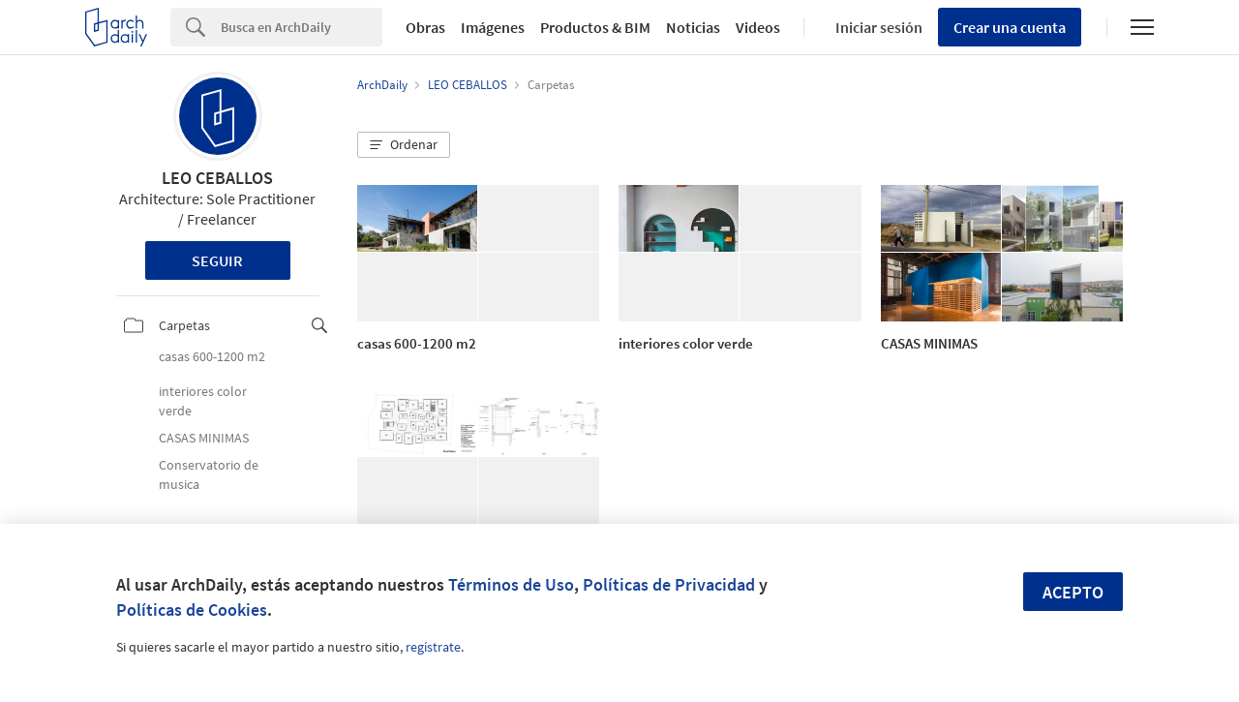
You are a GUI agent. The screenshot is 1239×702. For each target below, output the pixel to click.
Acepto (1073, 592)
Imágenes (493, 27)
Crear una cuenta (1009, 27)
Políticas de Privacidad (669, 584)
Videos (758, 27)
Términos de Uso (511, 584)
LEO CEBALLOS (217, 178)
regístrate (433, 647)
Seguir (217, 260)
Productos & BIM (595, 27)
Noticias (693, 27)
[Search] (301, 27)
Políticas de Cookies (191, 609)
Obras (425, 27)
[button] (403, 145)
